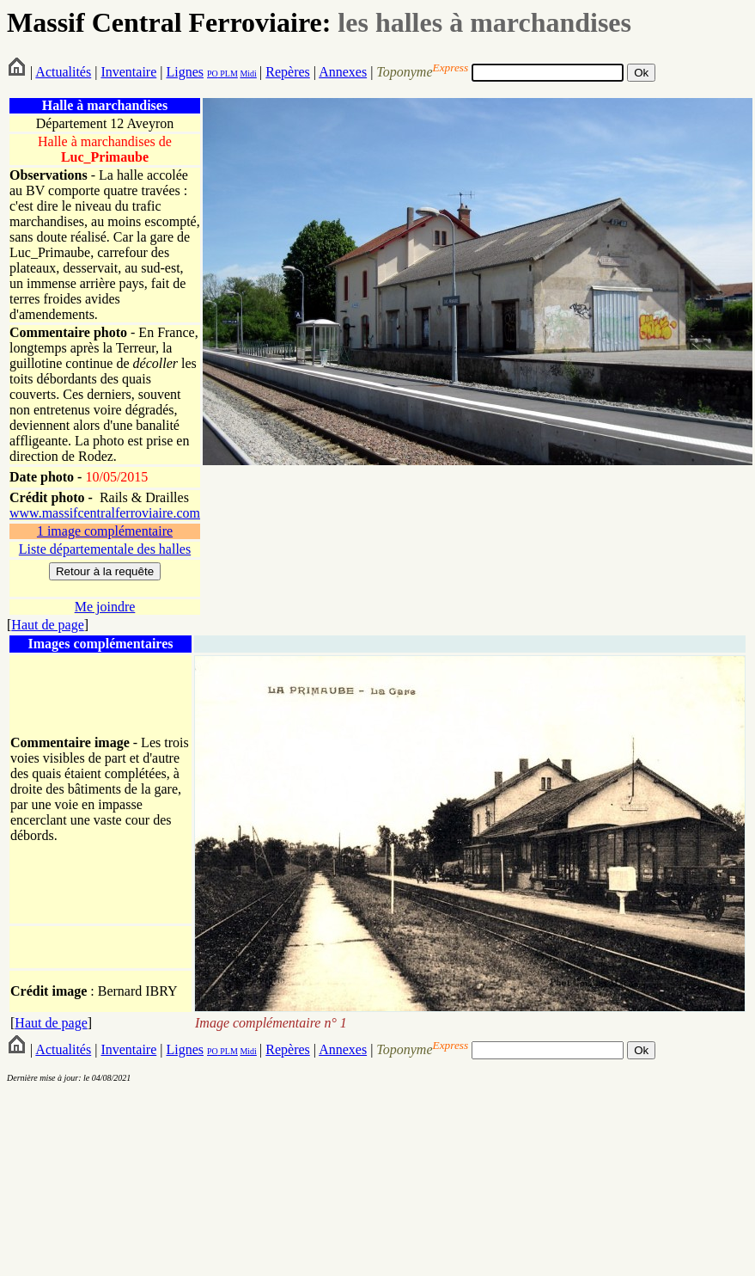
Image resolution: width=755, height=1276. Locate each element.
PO (212, 73)
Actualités (63, 71)
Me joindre (105, 606)
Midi (248, 73)
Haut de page (47, 624)
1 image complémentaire (105, 531)
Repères (287, 71)
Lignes (185, 71)
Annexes (343, 71)
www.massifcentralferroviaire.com (104, 513)
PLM (228, 73)
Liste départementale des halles (105, 549)
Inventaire (128, 71)
